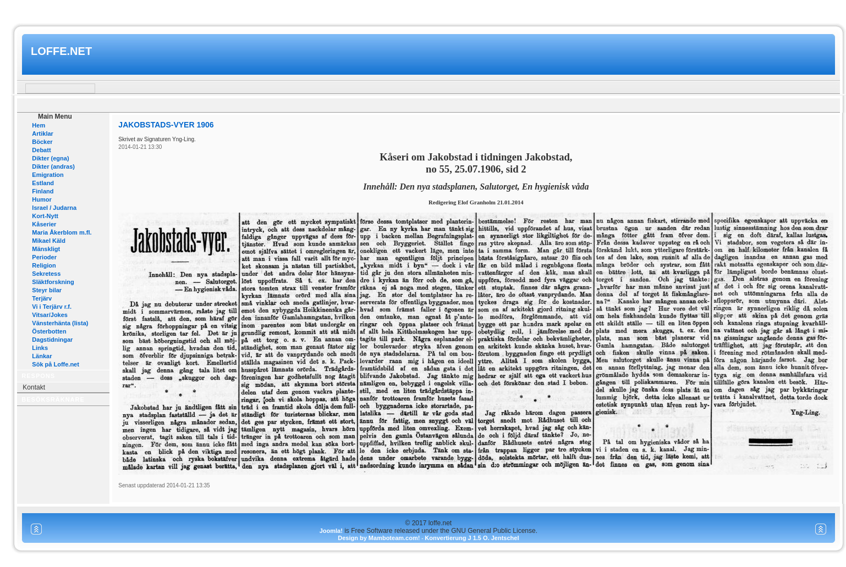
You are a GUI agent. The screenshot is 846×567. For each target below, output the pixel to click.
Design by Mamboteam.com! (379, 538)
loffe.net (61, 51)
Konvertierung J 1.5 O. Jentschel (472, 538)
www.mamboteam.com (423, 10)
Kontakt (34, 387)
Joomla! (331, 530)
